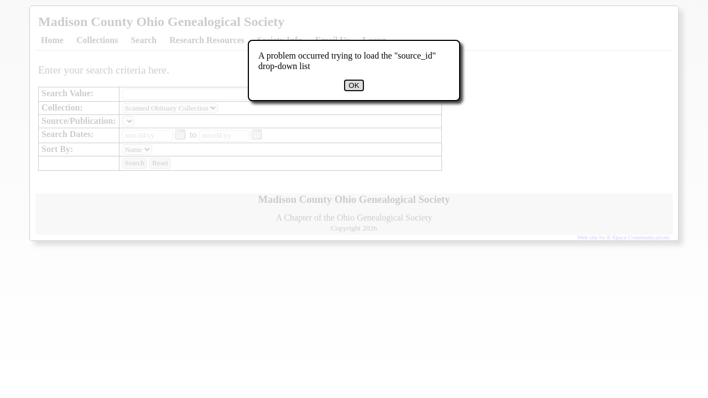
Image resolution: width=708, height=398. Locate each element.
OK (353, 85)
